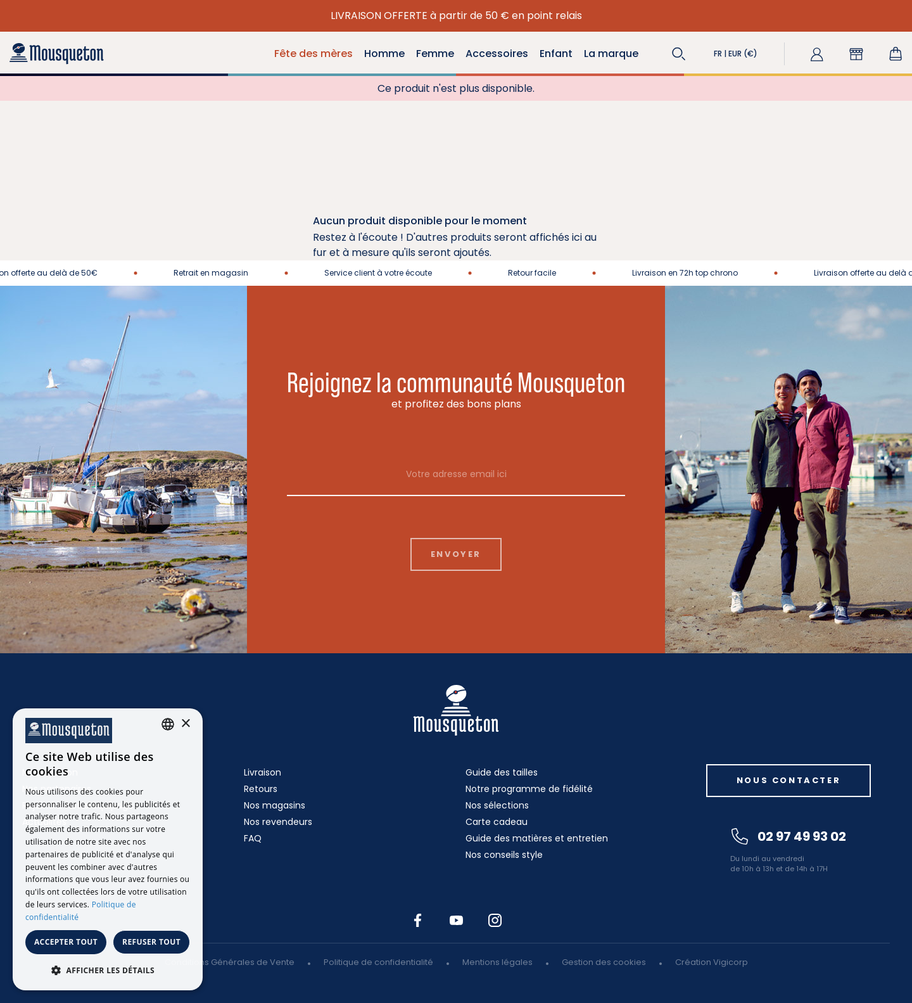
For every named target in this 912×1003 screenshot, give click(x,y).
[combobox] (168, 724)
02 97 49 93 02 (789, 836)
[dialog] (108, 849)
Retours (260, 789)
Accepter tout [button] (66, 941)
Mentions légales (497, 962)
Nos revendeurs (278, 821)
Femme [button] (435, 53)
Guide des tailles (502, 772)
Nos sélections (497, 805)
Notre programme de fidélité (529, 789)
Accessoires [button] (497, 53)
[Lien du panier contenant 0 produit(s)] (895, 54)
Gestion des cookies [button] (604, 962)
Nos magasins (274, 805)
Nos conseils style (504, 854)
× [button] (185, 724)
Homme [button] (384, 53)
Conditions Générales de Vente (229, 962)
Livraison (262, 772)
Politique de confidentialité (378, 962)
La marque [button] (611, 53)
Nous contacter (788, 780)
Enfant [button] (556, 53)
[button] (679, 54)
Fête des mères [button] (313, 53)
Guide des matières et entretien (537, 838)
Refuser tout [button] (151, 941)
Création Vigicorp (711, 962)
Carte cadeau (497, 821)
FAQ (253, 838)
